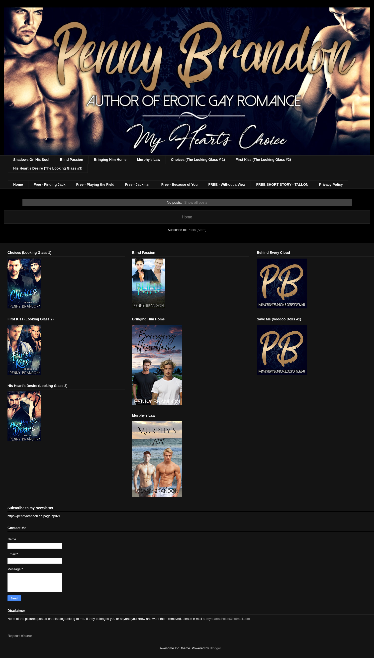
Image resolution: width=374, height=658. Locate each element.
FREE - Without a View (226, 185)
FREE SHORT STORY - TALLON (282, 185)
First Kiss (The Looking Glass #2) (263, 160)
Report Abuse (19, 636)
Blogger (215, 648)
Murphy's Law (148, 160)
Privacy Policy (331, 185)
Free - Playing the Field (95, 185)
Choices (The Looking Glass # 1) (198, 160)
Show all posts (195, 202)
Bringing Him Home (110, 160)
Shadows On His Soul (31, 160)
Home (18, 185)
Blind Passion (71, 160)
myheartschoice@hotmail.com (228, 619)
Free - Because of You (179, 185)
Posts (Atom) (196, 230)
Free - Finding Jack (50, 185)
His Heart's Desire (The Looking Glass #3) (47, 168)
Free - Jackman (138, 185)
